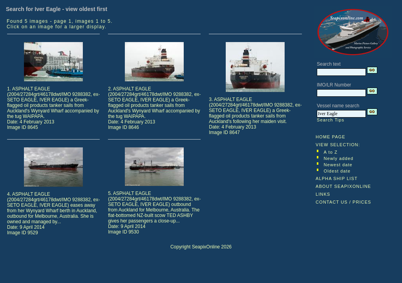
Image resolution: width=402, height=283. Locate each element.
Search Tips (330, 120)
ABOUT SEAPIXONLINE (343, 186)
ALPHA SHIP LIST (337, 178)
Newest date (338, 164)
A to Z (331, 152)
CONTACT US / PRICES (343, 202)
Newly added (339, 158)
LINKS (323, 194)
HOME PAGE (330, 136)
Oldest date (337, 171)
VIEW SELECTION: (338, 144)
